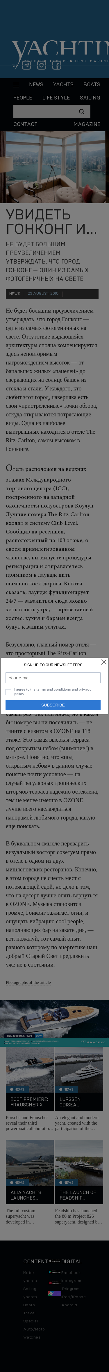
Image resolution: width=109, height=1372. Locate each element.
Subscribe (53, 705)
